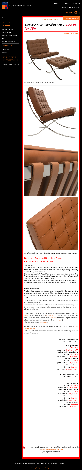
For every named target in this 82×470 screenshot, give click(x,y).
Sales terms (5, 50)
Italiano (57, 3)
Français (76, 3)
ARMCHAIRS (47, 20)
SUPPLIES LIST (7, 45)
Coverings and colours (8, 41)
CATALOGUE (74, 33)
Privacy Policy (35, 468)
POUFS (57, 20)
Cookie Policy (45, 468)
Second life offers (7, 32)
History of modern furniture (10, 64)
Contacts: (68, 12)
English (67, 3)
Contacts (4, 53)
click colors (49, 315)
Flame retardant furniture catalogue (52, 450)
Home (3, 18)
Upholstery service (7, 29)
